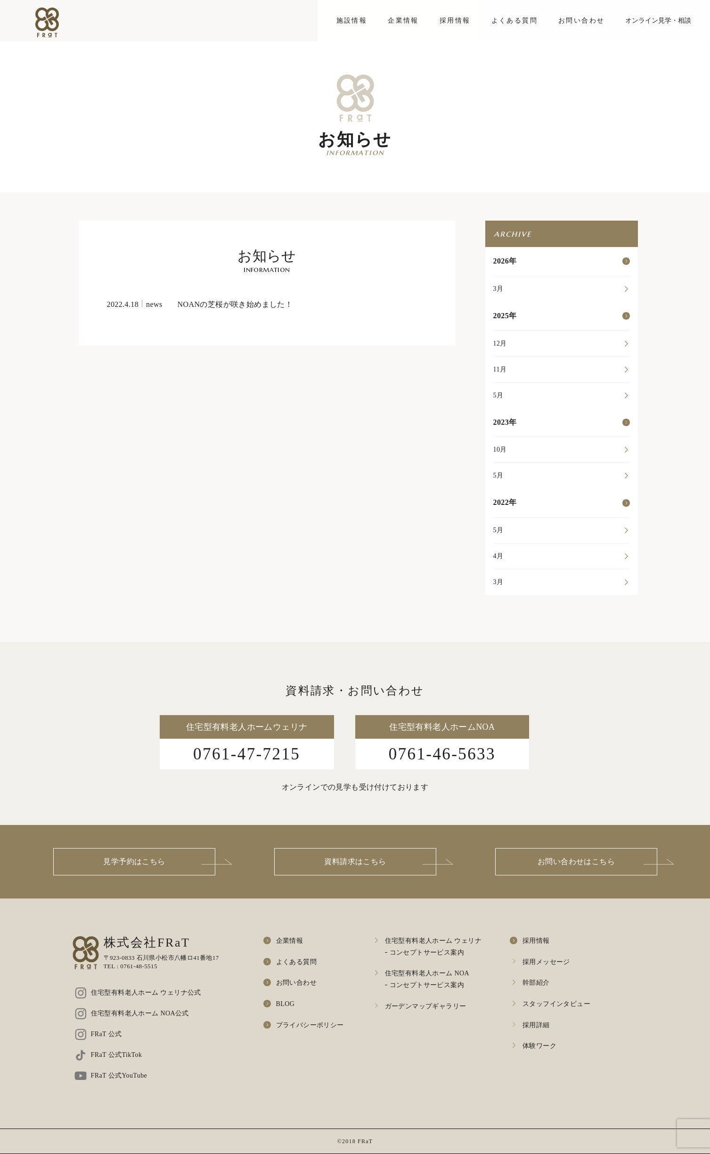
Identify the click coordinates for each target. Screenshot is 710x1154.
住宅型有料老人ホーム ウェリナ (433, 940)
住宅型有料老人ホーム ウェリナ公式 (146, 992)
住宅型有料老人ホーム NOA (427, 973)
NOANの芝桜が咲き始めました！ (235, 304)
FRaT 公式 (106, 1034)
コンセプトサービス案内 (427, 952)
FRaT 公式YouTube (119, 1075)
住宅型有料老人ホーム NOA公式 (140, 1013)
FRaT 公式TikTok (116, 1054)
